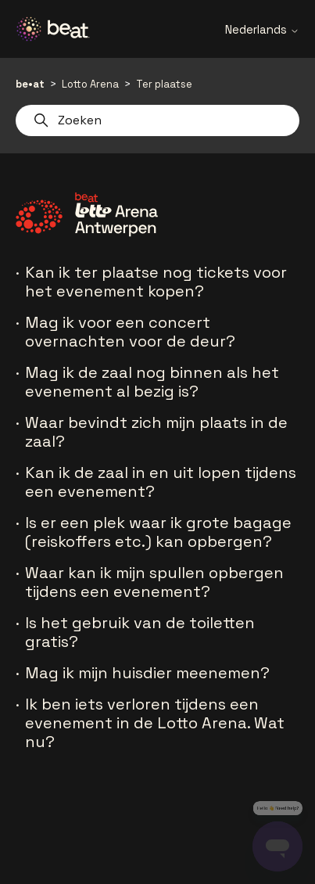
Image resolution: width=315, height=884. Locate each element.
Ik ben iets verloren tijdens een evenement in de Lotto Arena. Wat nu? (155, 723)
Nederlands (262, 29)
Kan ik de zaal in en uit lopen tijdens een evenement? (160, 481)
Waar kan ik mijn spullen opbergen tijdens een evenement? (154, 582)
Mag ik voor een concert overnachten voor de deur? (130, 331)
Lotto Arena (90, 84)
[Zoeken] (157, 120)
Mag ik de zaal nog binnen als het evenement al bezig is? (152, 381)
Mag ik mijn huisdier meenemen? (147, 673)
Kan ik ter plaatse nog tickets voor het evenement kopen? (156, 281)
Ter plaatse (164, 84)
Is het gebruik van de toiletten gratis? (140, 632)
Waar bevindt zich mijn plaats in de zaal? (156, 431)
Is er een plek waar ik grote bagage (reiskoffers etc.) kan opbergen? (158, 532)
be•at (30, 84)
